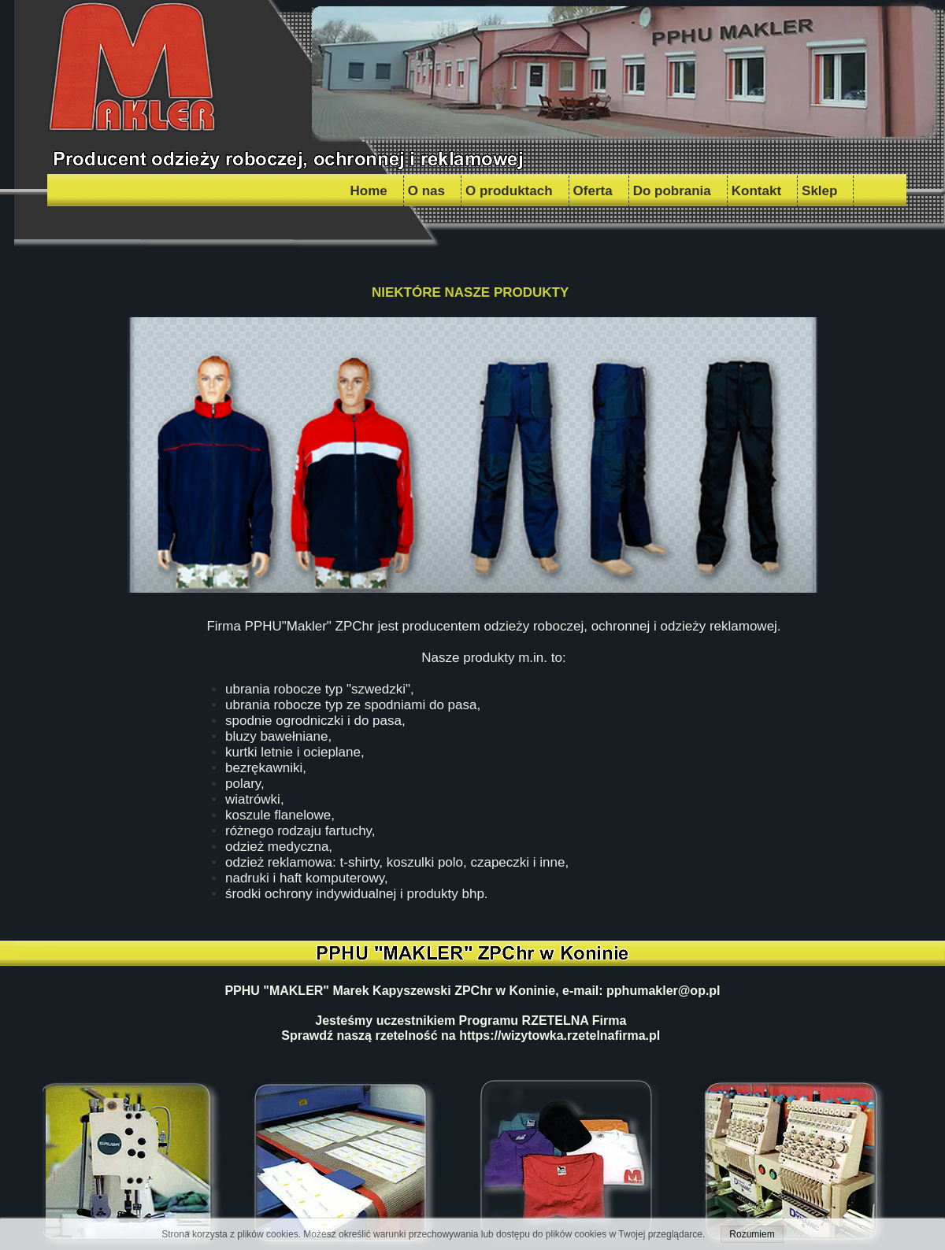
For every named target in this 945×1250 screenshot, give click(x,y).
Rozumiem (751, 1234)
